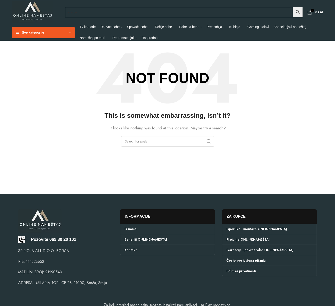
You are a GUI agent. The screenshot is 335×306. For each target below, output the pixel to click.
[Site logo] (32, 11)
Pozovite (33, 239)
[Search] (167, 141)
